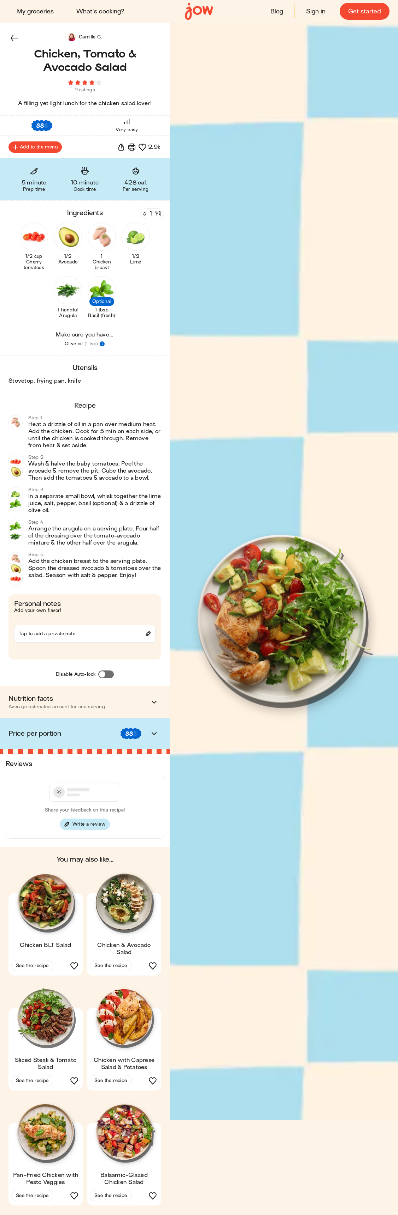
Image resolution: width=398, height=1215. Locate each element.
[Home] (199, 11)
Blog (276, 11)
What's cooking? (100, 11)
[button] (14, 38)
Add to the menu (35, 148)
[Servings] (151, 215)
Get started (364, 11)
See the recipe (32, 966)
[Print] (132, 148)
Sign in (316, 11)
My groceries (35, 11)
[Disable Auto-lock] (106, 675)
